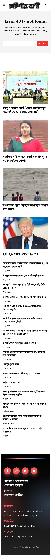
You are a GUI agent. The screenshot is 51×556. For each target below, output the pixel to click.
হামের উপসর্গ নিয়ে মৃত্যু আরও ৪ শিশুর (19, 343)
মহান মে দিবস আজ (11, 382)
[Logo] (24, 5)
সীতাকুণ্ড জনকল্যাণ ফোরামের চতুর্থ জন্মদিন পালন (23, 275)
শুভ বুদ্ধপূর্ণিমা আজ (11, 364)
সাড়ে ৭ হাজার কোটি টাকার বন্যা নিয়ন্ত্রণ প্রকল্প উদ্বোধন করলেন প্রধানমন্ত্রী (24, 110)
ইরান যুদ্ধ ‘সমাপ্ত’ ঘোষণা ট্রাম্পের (20, 254)
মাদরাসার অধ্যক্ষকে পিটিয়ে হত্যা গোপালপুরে (21, 373)
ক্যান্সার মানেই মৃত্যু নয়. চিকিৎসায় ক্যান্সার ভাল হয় (24, 296)
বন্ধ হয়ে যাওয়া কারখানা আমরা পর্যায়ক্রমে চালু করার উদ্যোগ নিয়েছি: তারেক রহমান (25, 332)
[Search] (42, 43)
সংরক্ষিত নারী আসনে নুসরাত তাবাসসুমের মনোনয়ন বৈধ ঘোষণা (25, 159)
